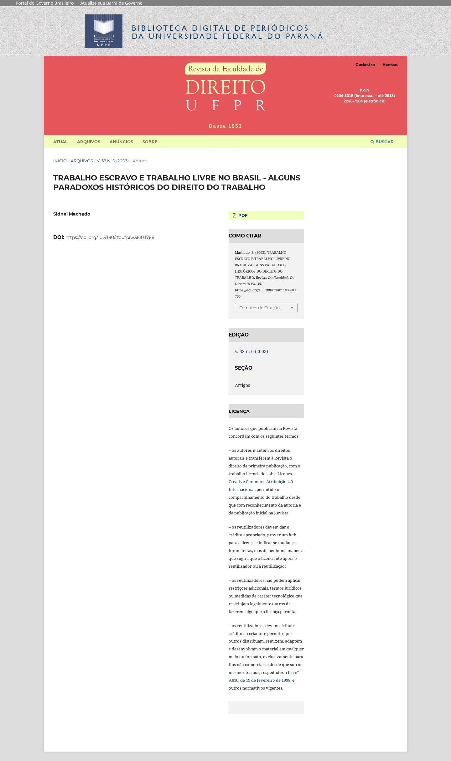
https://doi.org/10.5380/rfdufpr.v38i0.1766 (109, 237)
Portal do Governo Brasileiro (45, 3)
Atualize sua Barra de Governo (111, 3)
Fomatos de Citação (259, 307)
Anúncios (121, 141)
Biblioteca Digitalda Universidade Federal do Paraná (228, 32)
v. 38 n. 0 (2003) (113, 160)
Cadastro (365, 64)
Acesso (390, 64)
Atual (60, 141)
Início (60, 160)
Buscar (382, 141)
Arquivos (88, 141)
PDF (242, 215)
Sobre (150, 141)
